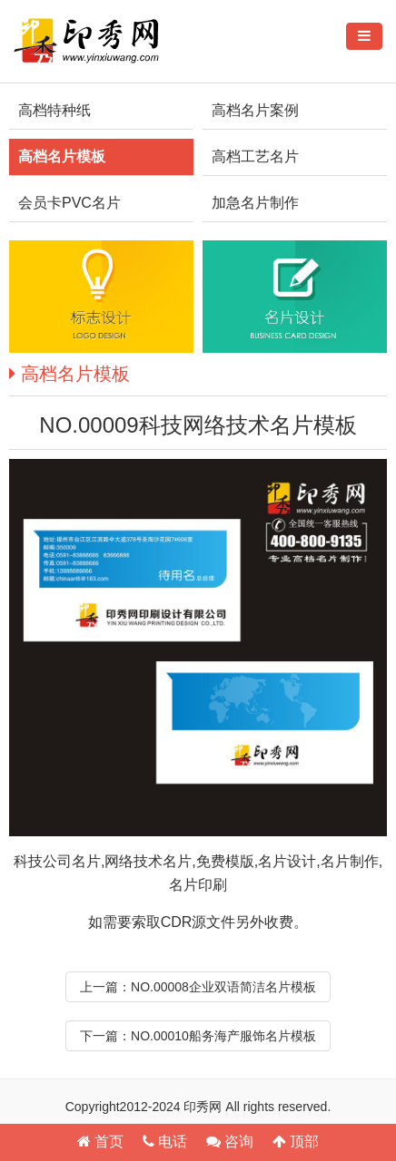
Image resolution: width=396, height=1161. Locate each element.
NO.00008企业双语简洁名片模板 (223, 987)
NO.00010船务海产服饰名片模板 (223, 1036)
